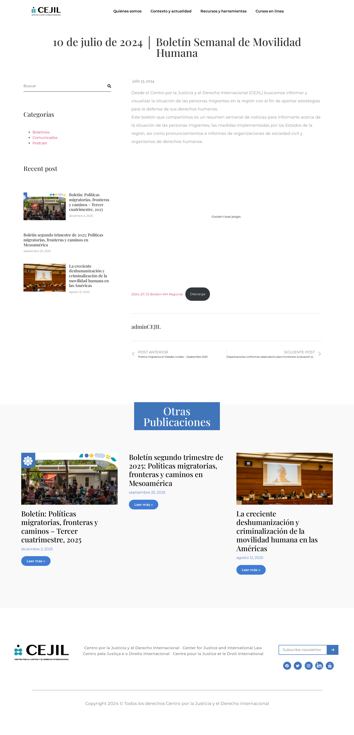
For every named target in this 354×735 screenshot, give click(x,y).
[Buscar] (105, 85)
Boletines (41, 132)
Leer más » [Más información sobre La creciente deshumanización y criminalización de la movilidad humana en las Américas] (251, 570)
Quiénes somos (127, 11)
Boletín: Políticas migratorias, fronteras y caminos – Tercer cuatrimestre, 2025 (89, 202)
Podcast (40, 143)
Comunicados (45, 137)
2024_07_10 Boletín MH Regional (157, 294)
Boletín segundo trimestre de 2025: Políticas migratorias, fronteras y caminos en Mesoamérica (63, 239)
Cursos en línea (270, 11)
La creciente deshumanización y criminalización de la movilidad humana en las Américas (89, 275)
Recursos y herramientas (223, 11)
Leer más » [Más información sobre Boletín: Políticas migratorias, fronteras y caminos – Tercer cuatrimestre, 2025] (36, 561)
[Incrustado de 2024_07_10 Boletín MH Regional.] (226, 217)
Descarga (197, 294)
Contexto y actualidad (171, 11)
